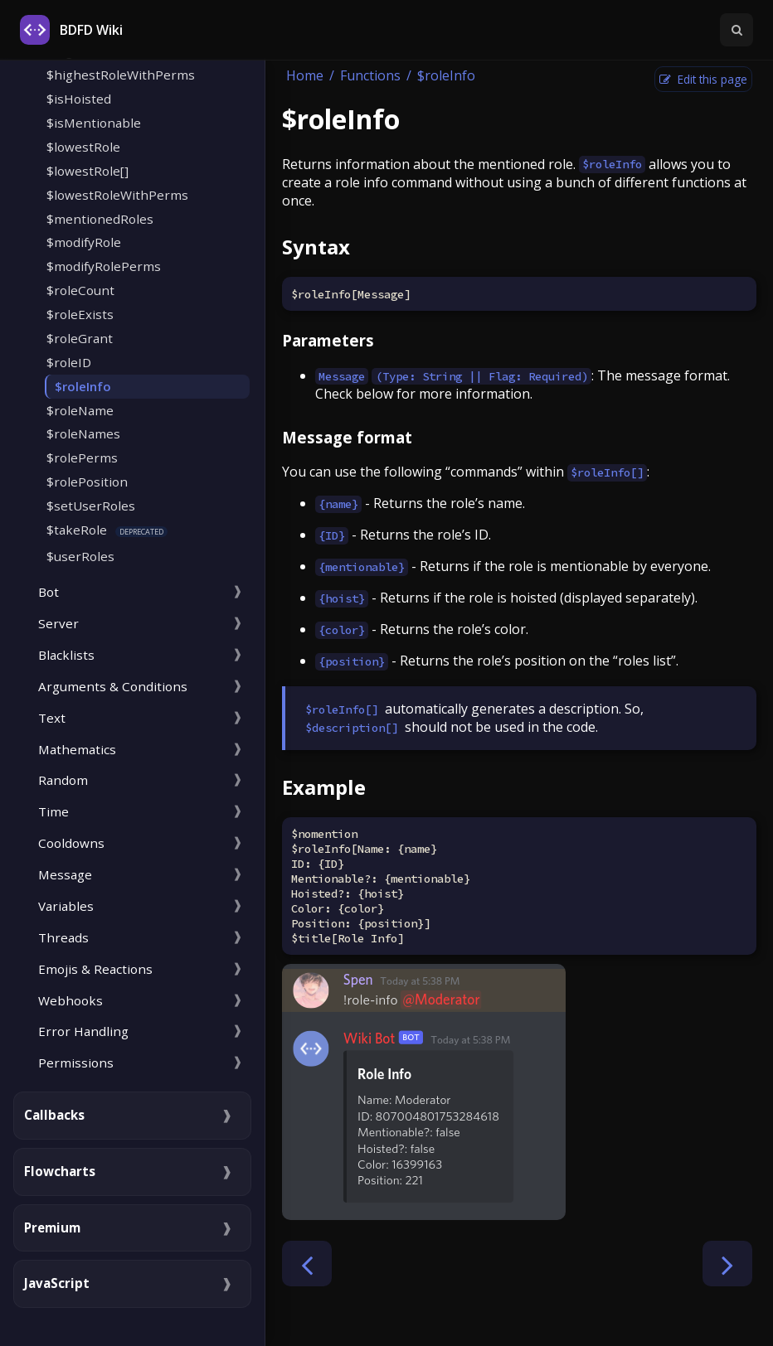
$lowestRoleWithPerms (117, 194)
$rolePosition (87, 481)
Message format (347, 437)
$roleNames (83, 433)
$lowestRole (83, 146)
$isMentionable (93, 122)
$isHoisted (78, 98)
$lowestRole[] (87, 170)
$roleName (80, 410)
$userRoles (80, 556)
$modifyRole (83, 242)
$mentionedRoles (99, 219)
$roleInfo (83, 386)
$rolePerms (82, 457)
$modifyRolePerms (103, 266)
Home (304, 75)
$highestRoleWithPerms (120, 74)
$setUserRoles (90, 505)
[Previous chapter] (307, 1263)
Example (324, 787)
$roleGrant (79, 338)
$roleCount (80, 290)
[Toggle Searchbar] (736, 29)
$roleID (68, 362)
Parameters (328, 340)
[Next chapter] (727, 1263)
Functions (370, 75)
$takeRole (76, 529)
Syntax (316, 246)
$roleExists (80, 314)
